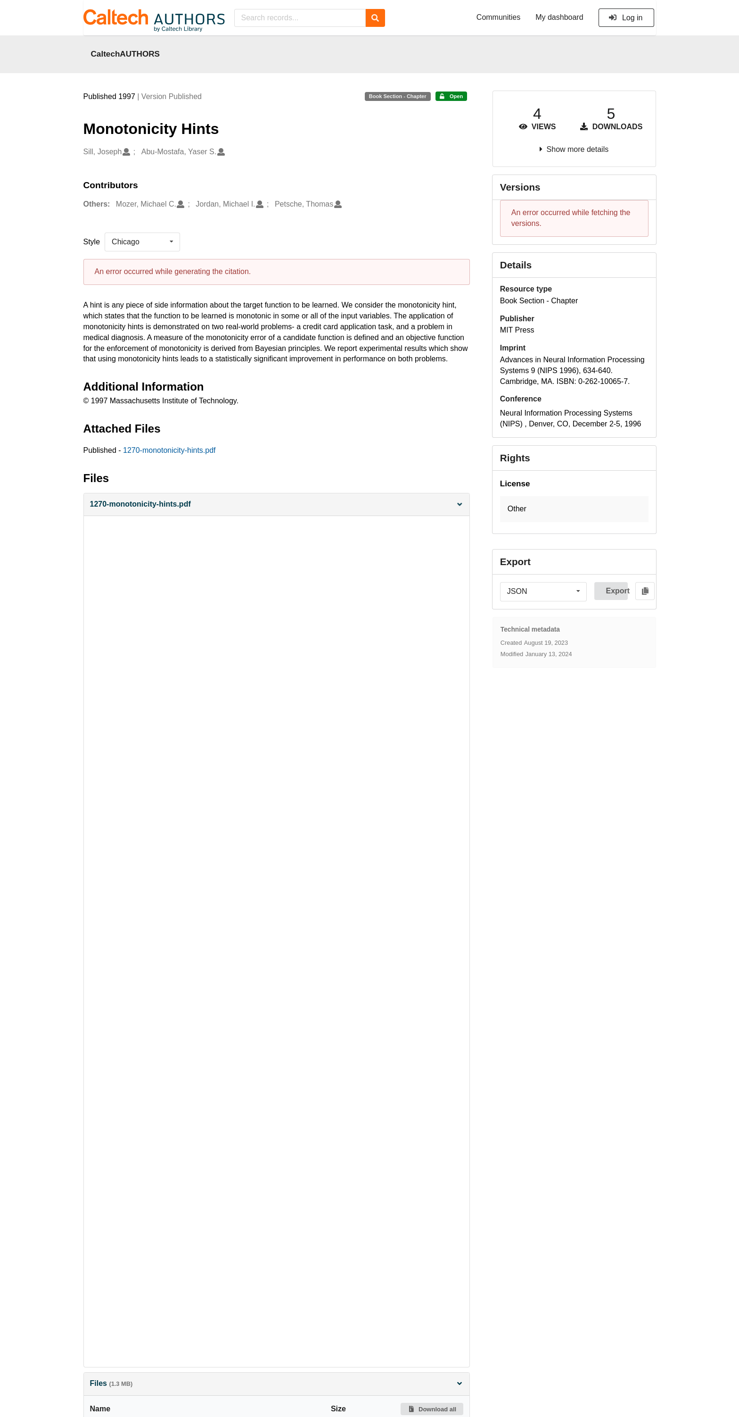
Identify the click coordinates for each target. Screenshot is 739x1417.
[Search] (375, 18)
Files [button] (276, 1383)
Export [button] (617, 591)
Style (91, 242)
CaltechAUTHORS (125, 53)
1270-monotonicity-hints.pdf (169, 450)
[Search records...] (300, 18)
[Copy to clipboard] (645, 591)
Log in (625, 18)
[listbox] (142, 242)
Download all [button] (432, 1409)
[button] (276, 504)
